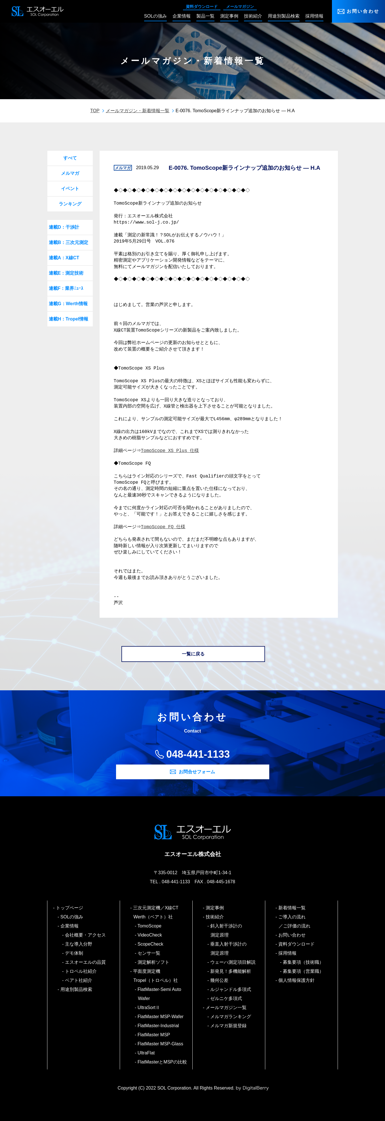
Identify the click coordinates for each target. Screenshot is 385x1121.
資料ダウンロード (202, 6)
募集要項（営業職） (303, 971)
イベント (70, 188)
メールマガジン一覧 (226, 1007)
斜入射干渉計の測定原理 (226, 930)
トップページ (69, 907)
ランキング (70, 203)
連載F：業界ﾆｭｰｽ (66, 288)
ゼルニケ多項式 (226, 998)
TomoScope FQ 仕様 (164, 527)
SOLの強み (72, 916)
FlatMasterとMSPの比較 (162, 1062)
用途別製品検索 (76, 989)
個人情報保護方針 (297, 980)
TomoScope (149, 925)
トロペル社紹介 (81, 971)
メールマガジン (240, 6)
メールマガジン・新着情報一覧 (137, 110)
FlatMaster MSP (154, 1034)
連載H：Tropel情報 (69, 319)
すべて (70, 158)
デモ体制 (74, 953)
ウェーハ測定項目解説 (233, 962)
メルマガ (70, 173)
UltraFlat (146, 1052)
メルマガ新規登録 (229, 1025)
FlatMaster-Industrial (158, 1025)
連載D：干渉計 (64, 227)
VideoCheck (150, 935)
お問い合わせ (363, 11)
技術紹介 (215, 916)
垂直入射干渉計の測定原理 (229, 949)
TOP (95, 110)
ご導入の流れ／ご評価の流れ (294, 921)
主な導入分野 (78, 944)
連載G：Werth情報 (68, 303)
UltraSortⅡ (149, 1007)
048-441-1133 (198, 754)
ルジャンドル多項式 (231, 989)
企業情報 (70, 925)
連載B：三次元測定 (69, 242)
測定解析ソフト (153, 962)
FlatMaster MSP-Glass (160, 1043)
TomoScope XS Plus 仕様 (171, 451)
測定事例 (215, 907)
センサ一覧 (149, 953)
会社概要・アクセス (85, 935)
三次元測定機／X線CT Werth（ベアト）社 (158, 912)
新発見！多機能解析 (231, 971)
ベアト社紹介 (78, 980)
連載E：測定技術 (66, 273)
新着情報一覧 (292, 907)
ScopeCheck (150, 944)
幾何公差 (219, 980)
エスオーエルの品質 (85, 962)
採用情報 (287, 953)
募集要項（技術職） (303, 962)
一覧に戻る (193, 653)
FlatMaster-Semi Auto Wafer (159, 994)
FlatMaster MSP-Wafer (161, 1016)
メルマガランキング (231, 1016)
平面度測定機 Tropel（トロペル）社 (155, 976)
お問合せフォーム (197, 771)
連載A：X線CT (64, 257)
